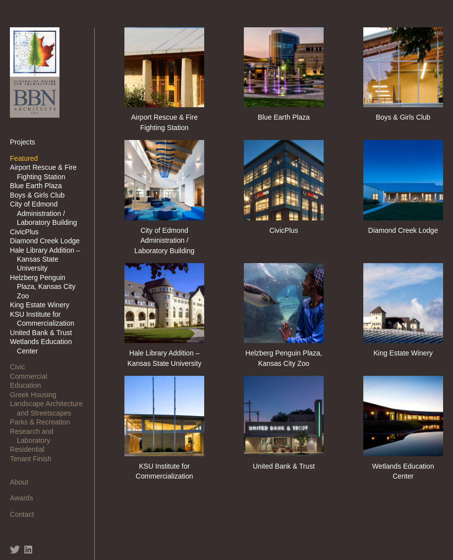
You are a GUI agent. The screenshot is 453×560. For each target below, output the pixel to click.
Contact (25, 514)
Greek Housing (37, 395)
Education (29, 385)
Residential (31, 449)
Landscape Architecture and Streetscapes (50, 408)
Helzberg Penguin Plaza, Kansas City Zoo (46, 287)
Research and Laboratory (35, 435)
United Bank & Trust (44, 333)
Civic (21, 367)
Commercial (32, 376)
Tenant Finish (34, 459)
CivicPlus (28, 232)
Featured (27, 158)
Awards (25, 498)
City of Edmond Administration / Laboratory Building (47, 213)
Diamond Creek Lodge (48, 241)
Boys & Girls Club (40, 195)
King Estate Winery (43, 305)
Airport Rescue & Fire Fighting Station (47, 171)
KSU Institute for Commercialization (45, 318)
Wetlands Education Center (44, 346)
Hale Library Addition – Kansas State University (48, 259)
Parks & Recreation (43, 422)
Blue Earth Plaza (39, 186)
